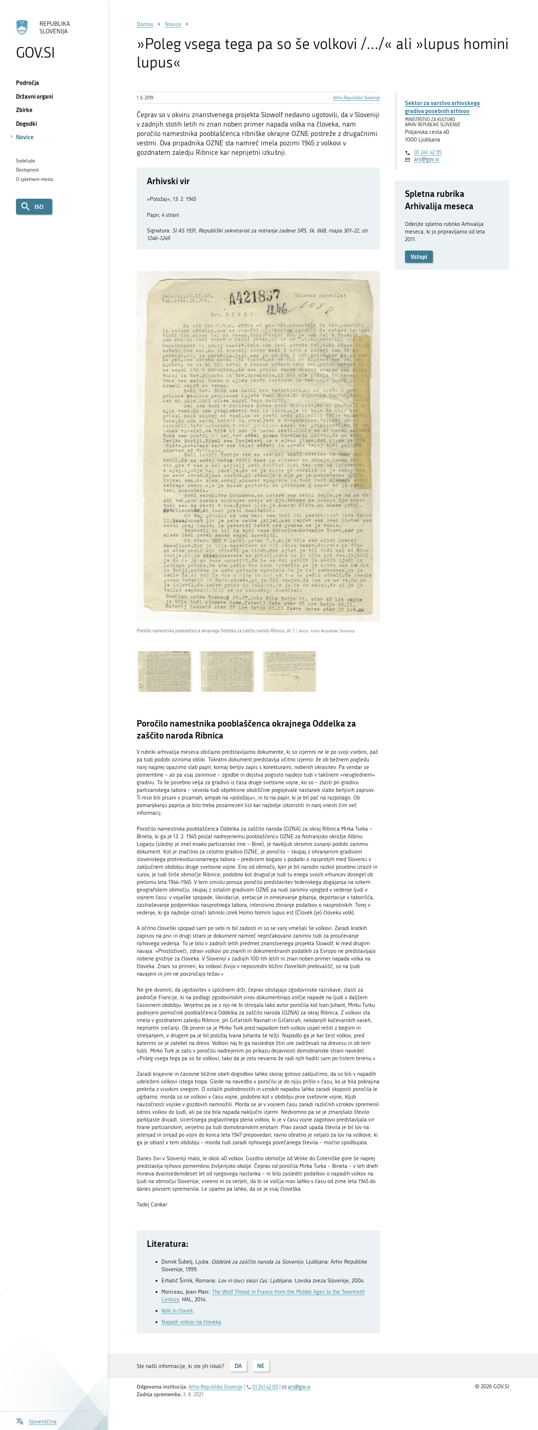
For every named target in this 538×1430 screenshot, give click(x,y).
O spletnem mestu (34, 179)
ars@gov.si (426, 159)
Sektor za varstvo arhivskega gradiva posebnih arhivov (442, 107)
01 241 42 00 (265, 1387)
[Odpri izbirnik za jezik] (36, 1421)
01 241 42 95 (428, 152)
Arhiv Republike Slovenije (356, 97)
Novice (25, 137)
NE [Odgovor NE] (260, 1365)
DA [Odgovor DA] (238, 1365)
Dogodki (26, 123)
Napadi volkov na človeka (191, 1322)
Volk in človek (177, 1310)
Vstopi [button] (419, 256)
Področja (27, 82)
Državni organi (34, 96)
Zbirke (24, 110)
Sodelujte (25, 161)
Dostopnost (27, 170)
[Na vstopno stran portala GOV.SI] (54, 39)
